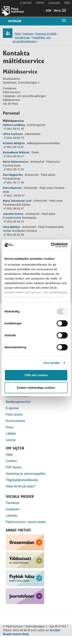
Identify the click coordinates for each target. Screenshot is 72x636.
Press (10, 427)
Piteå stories (14, 414)
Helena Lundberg (14, 124)
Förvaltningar (22, 37)
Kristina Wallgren (14, 143)
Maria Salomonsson (15, 161)
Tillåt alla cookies (36, 375)
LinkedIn (11, 515)
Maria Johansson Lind (17, 200)
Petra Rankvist (12, 187)
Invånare (14, 21)
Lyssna (10, 440)
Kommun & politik (46, 33)
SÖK (48, 10)
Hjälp (9, 454)
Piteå (17, 33)
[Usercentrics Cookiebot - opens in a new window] (51, 245)
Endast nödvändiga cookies (36, 387)
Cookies (11, 461)
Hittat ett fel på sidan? (21, 486)
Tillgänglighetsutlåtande (22, 480)
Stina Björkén (11, 226)
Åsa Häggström (13, 174)
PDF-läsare (13, 467)
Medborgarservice (18, 401)
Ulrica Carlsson (13, 134)
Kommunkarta (15, 421)
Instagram (13, 509)
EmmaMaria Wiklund (16, 152)
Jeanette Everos (13, 213)
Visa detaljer (51, 362)
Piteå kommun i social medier (26, 522)
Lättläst (40, 2)
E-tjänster (26, 2)
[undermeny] (64, 20)
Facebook (12, 503)
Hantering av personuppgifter (26, 473)
